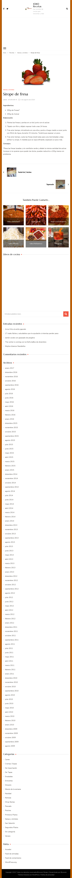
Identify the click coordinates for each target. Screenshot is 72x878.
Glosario (8, 785)
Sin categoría (10, 831)
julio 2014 (9, 495)
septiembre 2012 (12, 589)
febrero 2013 (10, 567)
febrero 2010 (10, 720)
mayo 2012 (9, 606)
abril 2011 (9, 661)
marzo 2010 (9, 716)
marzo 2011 (9, 665)
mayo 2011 (9, 657)
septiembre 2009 (12, 742)
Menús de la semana (13, 789)
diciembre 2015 (11, 423)
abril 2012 (9, 610)
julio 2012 (9, 597)
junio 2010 (9, 703)
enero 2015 (9, 470)
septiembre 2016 (12, 385)
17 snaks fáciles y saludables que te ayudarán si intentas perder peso (31, 333)
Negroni (58, 243)
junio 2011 (9, 652)
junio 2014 (9, 500)
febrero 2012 (10, 618)
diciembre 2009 (11, 729)
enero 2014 (9, 521)
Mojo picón (36, 221)
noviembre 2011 (11, 631)
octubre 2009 (10, 737)
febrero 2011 (10, 669)
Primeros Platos (11, 815)
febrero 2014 (10, 516)
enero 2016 (9, 419)
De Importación (11, 768)
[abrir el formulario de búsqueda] (67, 9)
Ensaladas (9, 776)
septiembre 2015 (12, 436)
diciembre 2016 (11, 372)
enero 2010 (9, 725)
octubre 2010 (10, 686)
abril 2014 (9, 508)
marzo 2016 (9, 410)
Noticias (8, 798)
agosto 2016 (10, 389)
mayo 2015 (9, 453)
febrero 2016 (10, 415)
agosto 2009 (10, 746)
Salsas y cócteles (8, 89)
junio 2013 (9, 550)
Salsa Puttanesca (36, 243)
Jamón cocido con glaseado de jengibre (20, 338)
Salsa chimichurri (13, 221)
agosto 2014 (10, 491)
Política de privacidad (47, 875)
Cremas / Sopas (11, 764)
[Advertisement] (36, 32)
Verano (7, 836)
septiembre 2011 (12, 640)
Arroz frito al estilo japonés (15, 329)
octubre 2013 (10, 533)
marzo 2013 (9, 563)
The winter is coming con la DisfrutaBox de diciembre (25, 342)
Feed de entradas (12, 854)
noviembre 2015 (11, 427)
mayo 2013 (9, 555)
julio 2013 (9, 546)
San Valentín (10, 823)
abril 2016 (9, 406)
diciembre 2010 (11, 678)
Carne (7, 759)
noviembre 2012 (11, 580)
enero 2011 (9, 674)
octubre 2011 (10, 635)
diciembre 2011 (11, 627)
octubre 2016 (10, 381)
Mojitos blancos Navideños (15, 346)
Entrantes (9, 781)
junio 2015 (9, 449)
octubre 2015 (10, 432)
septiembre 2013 (12, 538)
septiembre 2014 (12, 487)
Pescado (8, 806)
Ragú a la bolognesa (58, 221)
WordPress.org (11, 862)
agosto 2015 (10, 440)
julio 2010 (9, 699)
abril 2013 (9, 559)
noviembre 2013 (11, 529)
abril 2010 (9, 712)
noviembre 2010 (11, 682)
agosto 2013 (10, 542)
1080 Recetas (37, 5)
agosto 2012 (10, 593)
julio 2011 (9, 648)
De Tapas (8, 772)
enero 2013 (9, 572)
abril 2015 (9, 457)
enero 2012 (9, 623)
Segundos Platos (11, 827)
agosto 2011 (10, 644)
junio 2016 (9, 398)
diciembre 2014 (11, 474)
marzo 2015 (9, 461)
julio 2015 (9, 444)
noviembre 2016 (11, 376)
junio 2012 (9, 601)
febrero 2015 (10, 466)
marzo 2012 (9, 614)
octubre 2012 (10, 584)
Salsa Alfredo (13, 243)
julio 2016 (9, 393)
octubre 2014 (10, 483)
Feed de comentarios (13, 858)
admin (5, 100)
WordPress (36, 875)
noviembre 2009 (11, 733)
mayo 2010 (9, 708)
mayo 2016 (9, 402)
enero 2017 (9, 368)
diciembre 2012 (11, 576)
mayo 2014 (9, 504)
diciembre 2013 (11, 525)
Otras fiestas (10, 802)
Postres (8, 810)
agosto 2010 (10, 695)
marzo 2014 (9, 512)
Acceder (8, 849)
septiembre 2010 (12, 691)
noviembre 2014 (11, 478)
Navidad (8, 793)
